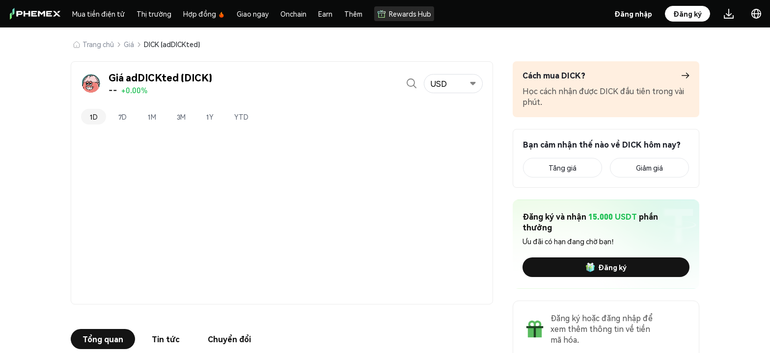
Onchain (293, 13)
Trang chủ (98, 44)
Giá (129, 44)
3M (181, 116)
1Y (210, 116)
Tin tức (165, 339)
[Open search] (411, 83)
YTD (242, 116)
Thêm (353, 13)
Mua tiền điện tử (98, 13)
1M (151, 116)
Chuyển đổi (229, 339)
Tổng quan (102, 339)
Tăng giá (563, 167)
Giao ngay (253, 13)
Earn (325, 13)
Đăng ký (606, 267)
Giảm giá (649, 167)
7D (122, 116)
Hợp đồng (204, 13)
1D (93, 116)
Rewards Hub (404, 13)
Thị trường (154, 13)
